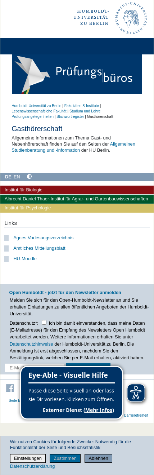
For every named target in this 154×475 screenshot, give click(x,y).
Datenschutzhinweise (31, 344)
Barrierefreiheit (136, 415)
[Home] (26, 46)
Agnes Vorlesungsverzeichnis (43, 237)
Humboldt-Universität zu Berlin (36, 106)
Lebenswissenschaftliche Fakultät (39, 111)
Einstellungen (28, 458)
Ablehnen (98, 458)
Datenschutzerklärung (32, 466)
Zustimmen (65, 458)
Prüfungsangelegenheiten (33, 117)
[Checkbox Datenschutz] (44, 322)
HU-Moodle (25, 258)
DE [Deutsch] (8, 176)
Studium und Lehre (84, 111)
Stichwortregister (70, 117)
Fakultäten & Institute (81, 106)
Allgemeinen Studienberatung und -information (73, 147)
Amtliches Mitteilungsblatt (39, 248)
